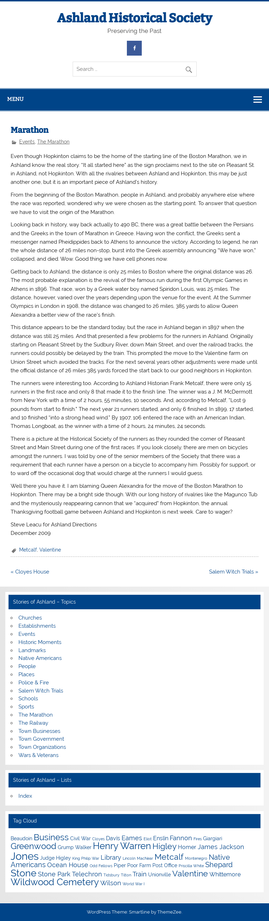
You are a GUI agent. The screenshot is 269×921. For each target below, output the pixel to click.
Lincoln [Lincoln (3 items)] (129, 858)
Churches (30, 618)
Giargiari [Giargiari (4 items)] (212, 838)
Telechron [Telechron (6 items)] (87, 874)
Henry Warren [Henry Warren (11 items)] (122, 846)
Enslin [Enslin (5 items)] (160, 838)
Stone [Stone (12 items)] (24, 873)
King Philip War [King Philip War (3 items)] (85, 858)
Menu (15, 99)
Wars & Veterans (38, 755)
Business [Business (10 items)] (51, 837)
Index (25, 796)
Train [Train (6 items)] (140, 874)
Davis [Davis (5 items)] (113, 838)
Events (27, 142)
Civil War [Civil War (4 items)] (80, 838)
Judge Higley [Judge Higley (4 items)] (55, 858)
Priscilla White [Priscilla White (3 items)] (191, 866)
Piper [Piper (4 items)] (120, 865)
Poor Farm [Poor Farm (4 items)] (139, 865)
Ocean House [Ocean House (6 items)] (67, 865)
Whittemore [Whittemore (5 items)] (225, 874)
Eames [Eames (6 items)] (132, 838)
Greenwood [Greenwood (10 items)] (33, 846)
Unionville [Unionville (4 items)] (159, 874)
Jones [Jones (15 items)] (25, 856)
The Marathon (53, 142)
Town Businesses (39, 731)
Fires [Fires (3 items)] (198, 839)
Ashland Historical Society (134, 18)
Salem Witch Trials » (233, 572)
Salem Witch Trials (40, 691)
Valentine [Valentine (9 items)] (190, 873)
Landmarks (32, 650)
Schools (28, 698)
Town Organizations (42, 747)
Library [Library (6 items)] (111, 857)
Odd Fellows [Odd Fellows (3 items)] (101, 866)
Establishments (37, 626)
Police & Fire (33, 682)
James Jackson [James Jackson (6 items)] (221, 847)
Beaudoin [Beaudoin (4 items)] (21, 838)
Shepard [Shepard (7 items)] (218, 864)
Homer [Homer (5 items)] (187, 847)
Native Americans (40, 658)
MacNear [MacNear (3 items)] (145, 858)
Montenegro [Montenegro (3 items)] (196, 858)
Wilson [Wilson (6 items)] (110, 883)
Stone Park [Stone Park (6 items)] (54, 874)
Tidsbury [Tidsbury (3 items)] (111, 875)
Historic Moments (39, 642)
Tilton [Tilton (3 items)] (126, 875)
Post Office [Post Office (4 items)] (164, 865)
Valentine (50, 550)
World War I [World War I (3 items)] (134, 884)
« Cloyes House (30, 572)
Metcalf (28, 550)
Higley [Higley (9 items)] (164, 846)
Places (26, 674)
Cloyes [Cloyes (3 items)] (98, 839)
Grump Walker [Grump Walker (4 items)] (74, 847)
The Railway (33, 723)
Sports (26, 707)
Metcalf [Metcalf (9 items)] (169, 856)
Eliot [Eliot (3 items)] (148, 839)
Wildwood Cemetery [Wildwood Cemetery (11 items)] (55, 882)
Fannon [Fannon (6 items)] (181, 838)
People (27, 666)
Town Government (41, 739)
